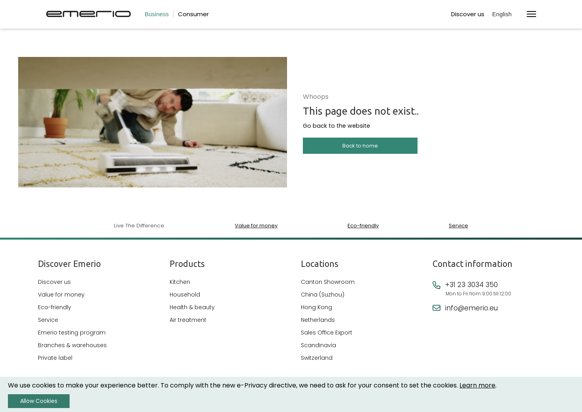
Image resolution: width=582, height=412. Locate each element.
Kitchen (180, 283)
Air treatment (188, 321)
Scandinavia (318, 346)
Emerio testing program (72, 333)
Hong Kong (316, 308)
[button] (505, 14)
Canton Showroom (328, 283)
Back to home (360, 146)
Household (185, 295)
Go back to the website (332, 127)
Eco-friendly (362, 225)
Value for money (255, 225)
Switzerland (317, 359)
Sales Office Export (326, 333)
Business (157, 14)
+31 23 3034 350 (471, 285)
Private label (55, 359)
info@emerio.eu (471, 309)
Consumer (193, 14)
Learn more (477, 385)
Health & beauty (192, 308)
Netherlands (318, 321)
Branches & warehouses (72, 346)
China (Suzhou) (322, 295)
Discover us (467, 14)
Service (458, 225)
